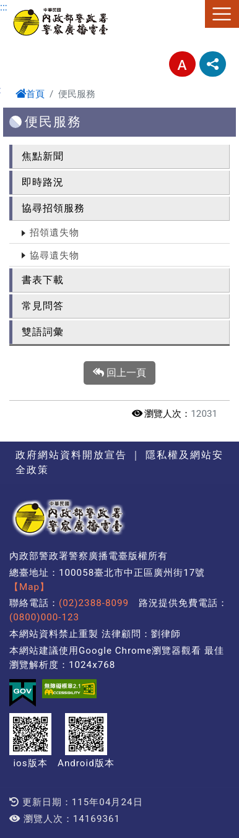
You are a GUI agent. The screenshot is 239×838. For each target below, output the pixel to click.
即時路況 (43, 182)
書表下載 (43, 280)
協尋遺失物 (54, 255)
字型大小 (182, 64)
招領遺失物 (54, 232)
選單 (222, 14)
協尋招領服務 (53, 208)
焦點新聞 (43, 156)
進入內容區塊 (29, 7)
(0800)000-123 (44, 617)
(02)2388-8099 (94, 603)
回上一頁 (119, 373)
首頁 (30, 94)
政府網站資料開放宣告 (71, 455)
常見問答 (43, 306)
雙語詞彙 (43, 332)
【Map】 (29, 586)
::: (3, 7)
